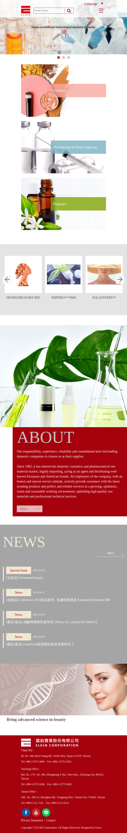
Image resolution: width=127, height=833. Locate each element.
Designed (86, 827)
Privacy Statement (32, 820)
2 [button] (63, 57)
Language (93, 4)
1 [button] (58, 57)
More (29, 509)
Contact (51, 820)
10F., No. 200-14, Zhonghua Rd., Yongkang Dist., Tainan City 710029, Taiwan (63, 797)
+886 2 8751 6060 (35, 761)
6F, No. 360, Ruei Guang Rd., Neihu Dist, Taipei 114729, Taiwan (56, 755)
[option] (63, 27)
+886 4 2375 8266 (35, 784)
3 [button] (68, 57)
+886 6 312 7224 (34, 803)
